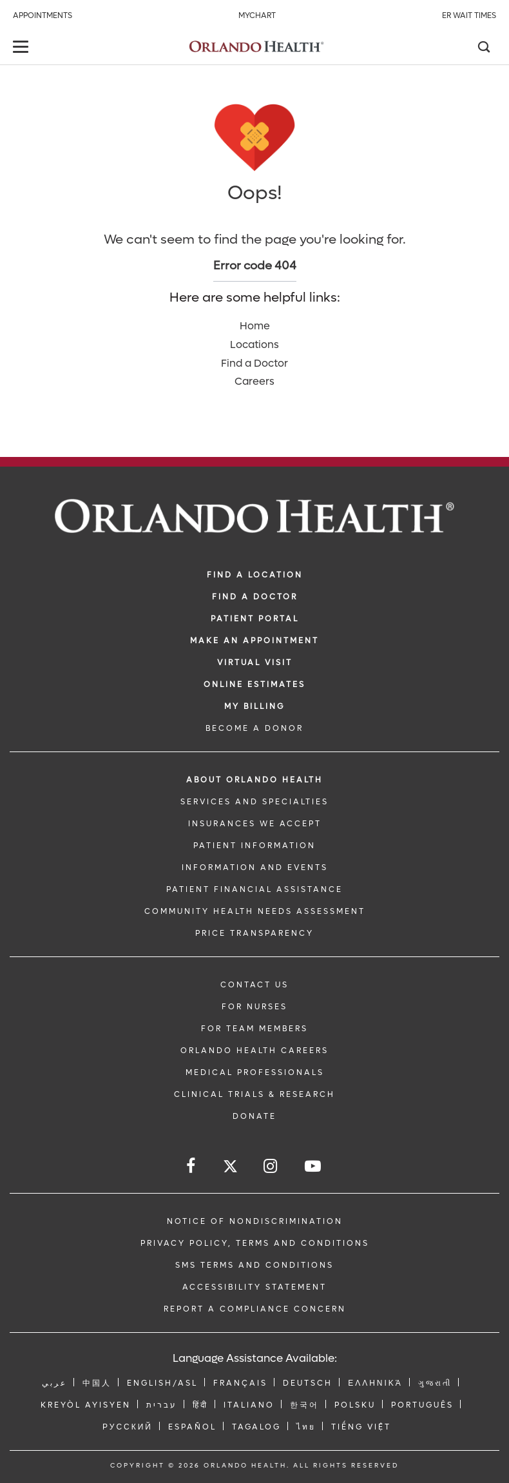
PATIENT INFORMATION (254, 845)
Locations (254, 344)
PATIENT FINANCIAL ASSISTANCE (254, 889)
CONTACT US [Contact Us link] (254, 985)
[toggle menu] (22, 48)
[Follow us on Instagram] (271, 1166)
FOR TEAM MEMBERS (254, 1028)
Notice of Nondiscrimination (255, 1221)
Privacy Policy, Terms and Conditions (254, 1243)
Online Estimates (254, 684)
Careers (254, 381)
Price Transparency (254, 933)
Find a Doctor (254, 363)
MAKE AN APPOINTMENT (254, 640)
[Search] (483, 48)
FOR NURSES (254, 1007)
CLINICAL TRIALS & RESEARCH (254, 1094)
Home (255, 326)
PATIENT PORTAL (255, 619)
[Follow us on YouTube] (314, 1166)
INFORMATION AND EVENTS (255, 867)
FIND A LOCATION (255, 575)
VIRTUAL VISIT (255, 662)
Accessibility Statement (254, 1287)
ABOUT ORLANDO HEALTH (254, 780)
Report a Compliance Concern (255, 1309)
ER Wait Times (469, 15)
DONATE (254, 1116)
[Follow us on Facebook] (191, 1166)
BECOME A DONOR (254, 728)
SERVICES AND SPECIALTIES (254, 802)
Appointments (42, 15)
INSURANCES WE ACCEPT (255, 824)
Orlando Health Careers (254, 1050)
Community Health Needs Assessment (254, 911)
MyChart (257, 15)
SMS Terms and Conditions (254, 1265)
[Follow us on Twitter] (230, 1168)
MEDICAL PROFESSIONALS (255, 1072)
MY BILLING (254, 706)
